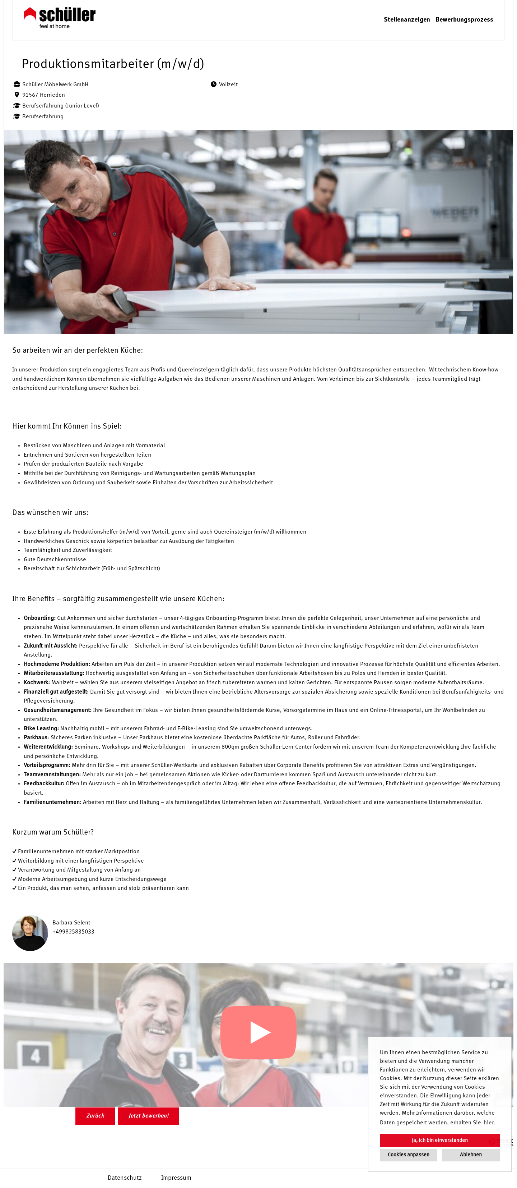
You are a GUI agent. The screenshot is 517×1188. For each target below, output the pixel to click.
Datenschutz (125, 1178)
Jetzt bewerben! (148, 1116)
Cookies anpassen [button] (408, 1154)
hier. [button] (489, 1123)
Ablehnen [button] (471, 1154)
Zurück (95, 1116)
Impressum (176, 1178)
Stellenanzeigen (407, 20)
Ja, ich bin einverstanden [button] (440, 1140)
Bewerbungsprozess (464, 20)
